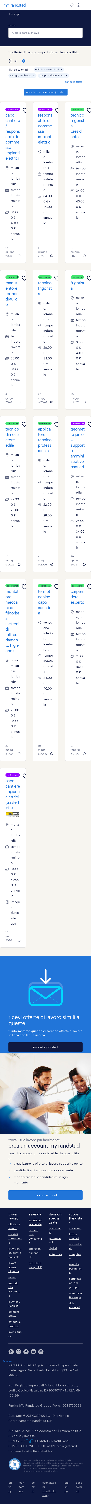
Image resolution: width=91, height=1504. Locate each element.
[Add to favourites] (25, 110)
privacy (10, 1487)
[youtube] (33, 1351)
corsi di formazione (15, 1238)
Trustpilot (7, 1361)
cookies (33, 1487)
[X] (18, 1351)
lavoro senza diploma (13, 1267)
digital (53, 1248)
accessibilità (79, 1487)
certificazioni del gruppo (75, 1283)
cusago (15, 13)
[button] (61, 69)
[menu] (85, 5)
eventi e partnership (75, 1268)
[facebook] (26, 1351)
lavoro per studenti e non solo (14, 1252)
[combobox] (45, 33)
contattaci (21, 1487)
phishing (66, 1487)
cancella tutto (74, 81)
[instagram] (41, 1351)
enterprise (55, 1254)
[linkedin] (11, 1351)
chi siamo (75, 1228)
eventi (12, 1277)
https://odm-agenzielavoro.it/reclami (40, 1471)
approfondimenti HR (35, 1253)
